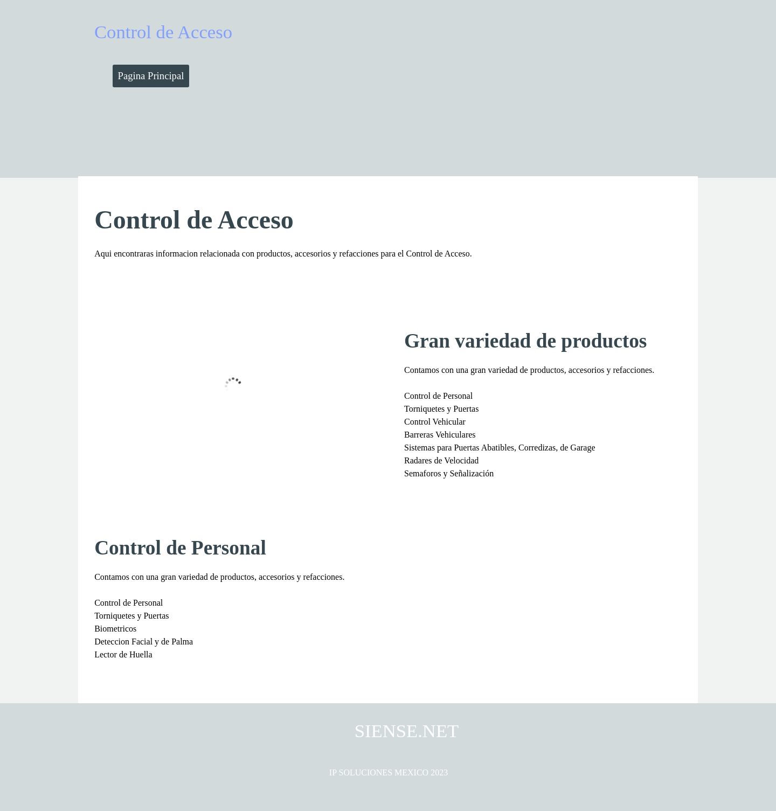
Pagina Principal (151, 75)
